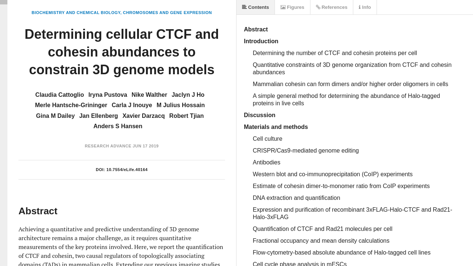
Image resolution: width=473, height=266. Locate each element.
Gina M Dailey (55, 116)
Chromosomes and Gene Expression (167, 12)
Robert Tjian (186, 116)
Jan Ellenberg (98, 116)
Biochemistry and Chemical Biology (76, 12)
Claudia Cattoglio (59, 95)
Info (365, 7)
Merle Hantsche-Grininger (71, 105)
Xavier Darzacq (143, 116)
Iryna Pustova (107, 95)
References (332, 7)
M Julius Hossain (181, 105)
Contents (255, 7)
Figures (292, 7)
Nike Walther (149, 95)
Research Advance (108, 146)
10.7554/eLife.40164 (127, 169)
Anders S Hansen (117, 126)
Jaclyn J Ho (187, 95)
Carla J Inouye (132, 105)
